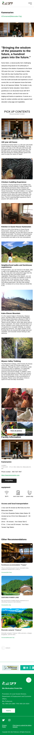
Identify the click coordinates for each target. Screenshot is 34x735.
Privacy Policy (4, 726)
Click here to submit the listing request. (22, 726)
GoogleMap (9, 480)
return (5, 648)
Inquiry (8, 710)
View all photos (16, 431)
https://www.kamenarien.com (10, 475)
